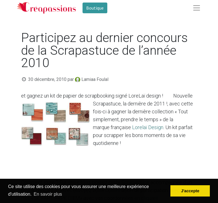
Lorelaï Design (147, 127)
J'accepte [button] (190, 191)
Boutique (95, 8)
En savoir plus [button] (48, 194)
